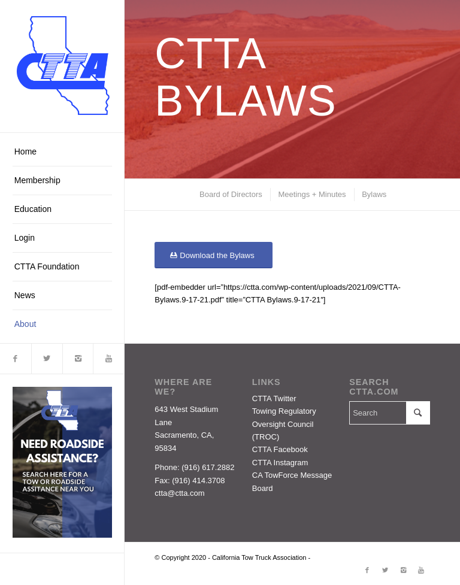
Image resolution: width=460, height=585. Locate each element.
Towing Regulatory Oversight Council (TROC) (284, 424)
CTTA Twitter (274, 398)
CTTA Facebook (280, 449)
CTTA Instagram (280, 462)
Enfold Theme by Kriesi (346, 557)
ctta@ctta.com (179, 493)
